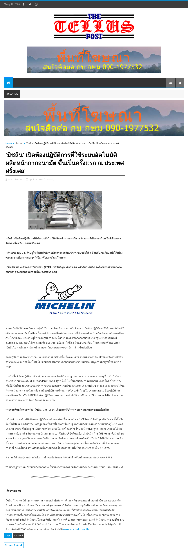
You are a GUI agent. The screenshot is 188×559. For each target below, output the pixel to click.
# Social (18, 535)
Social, (50, 179)
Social (19, 143)
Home (9, 143)
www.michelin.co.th (76, 529)
